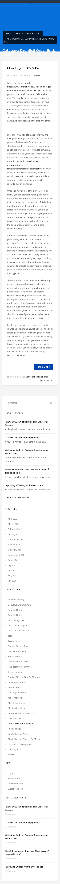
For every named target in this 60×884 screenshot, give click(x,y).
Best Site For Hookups (18, 630)
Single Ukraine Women (19, 733)
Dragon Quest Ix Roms (19, 646)
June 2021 (12, 570)
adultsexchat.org (16, 599)
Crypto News (14, 640)
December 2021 (15, 539)
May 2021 (12, 575)
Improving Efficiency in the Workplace (24, 485)
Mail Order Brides (16, 702)
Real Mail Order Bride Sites (35, 377)
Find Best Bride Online (18, 661)
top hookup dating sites (19, 744)
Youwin (11, 754)
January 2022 (14, 534)
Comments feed (16, 783)
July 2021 (12, 565)
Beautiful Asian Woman (19, 604)
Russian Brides (15, 728)
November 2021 (15, 544)
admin (37, 75)
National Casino (15, 718)
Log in (11, 773)
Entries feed (14, 778)
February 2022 (15, 529)
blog (10, 635)
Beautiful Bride (15, 609)
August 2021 (14, 560)
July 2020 (12, 580)
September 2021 (16, 554)
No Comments (46, 381)
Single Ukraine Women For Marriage (25, 739)
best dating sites (16, 620)
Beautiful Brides (16, 615)
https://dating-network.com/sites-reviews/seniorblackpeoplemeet (23, 165)
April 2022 (12, 518)
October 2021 (14, 549)
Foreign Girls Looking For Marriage (24, 677)
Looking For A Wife (17, 692)
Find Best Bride (15, 656)
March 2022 (13, 523)
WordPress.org (15, 788)
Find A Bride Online (17, 651)
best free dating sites (18, 625)
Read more (44, 367)
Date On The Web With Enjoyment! (22, 437)
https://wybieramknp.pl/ (19, 682)
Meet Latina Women (17, 708)
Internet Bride (14, 687)
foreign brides (15, 671)
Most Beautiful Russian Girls (21, 713)
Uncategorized (15, 749)
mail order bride (16, 697)
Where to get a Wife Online (23, 68)
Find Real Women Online (20, 666)
